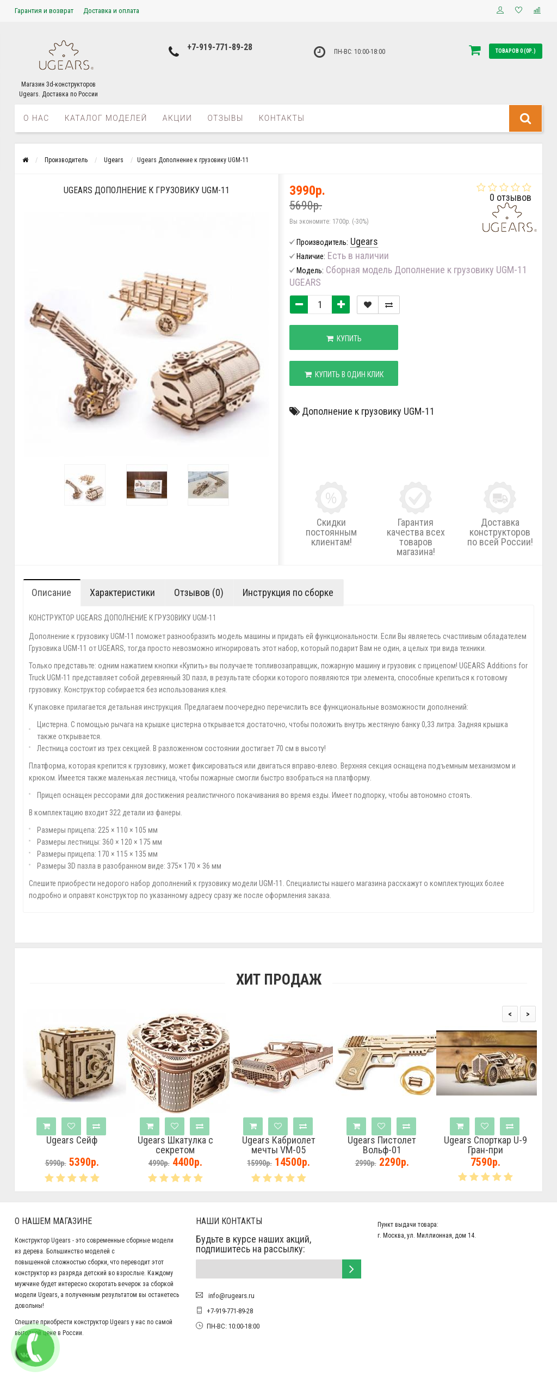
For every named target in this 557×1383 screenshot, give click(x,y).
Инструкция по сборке (288, 592)
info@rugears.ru (231, 1296)
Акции (178, 118)
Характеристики (122, 592)
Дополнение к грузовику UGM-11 (368, 411)
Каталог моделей (106, 118)
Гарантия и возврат (44, 11)
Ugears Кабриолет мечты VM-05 (278, 1145)
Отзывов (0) (199, 592)
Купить (344, 338)
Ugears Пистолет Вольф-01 (382, 1145)
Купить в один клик (344, 374)
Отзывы (225, 118)
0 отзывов (510, 197)
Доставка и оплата (111, 11)
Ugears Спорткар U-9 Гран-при (485, 1145)
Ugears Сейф (71, 1140)
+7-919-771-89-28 (219, 47)
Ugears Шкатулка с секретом (175, 1145)
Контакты (282, 118)
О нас (36, 118)
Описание (51, 592)
